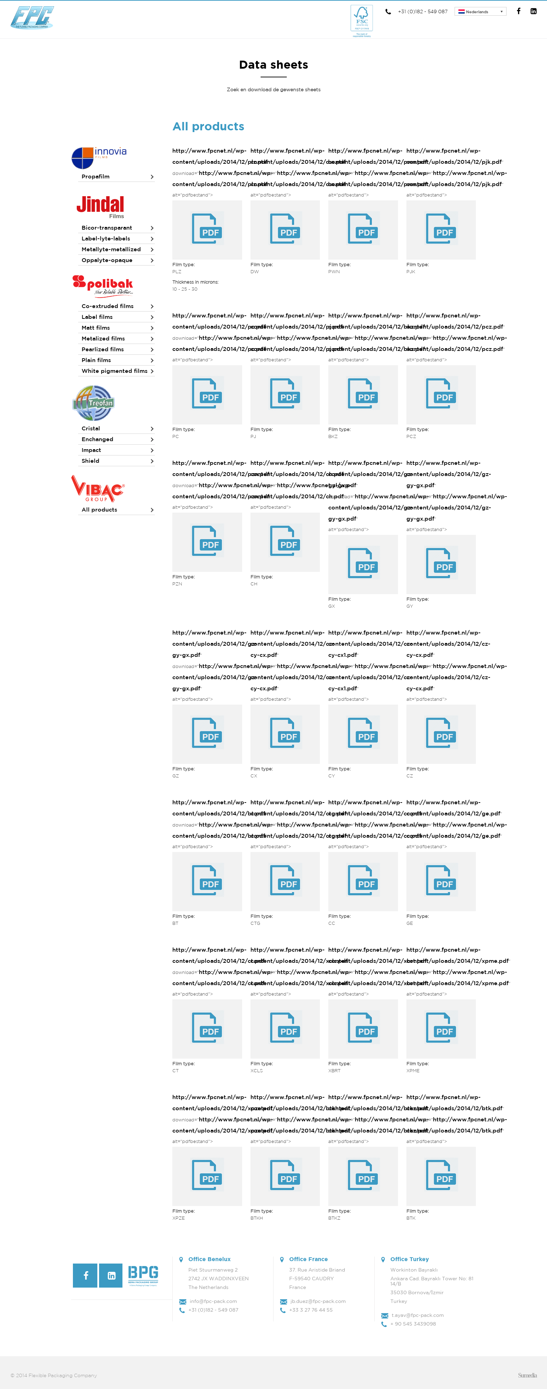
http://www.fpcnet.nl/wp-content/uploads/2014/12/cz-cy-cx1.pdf (370, 643)
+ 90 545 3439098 (413, 1324)
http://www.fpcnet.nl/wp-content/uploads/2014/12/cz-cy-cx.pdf (292, 643)
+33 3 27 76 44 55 (311, 1310)
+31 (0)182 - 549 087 (416, 11)
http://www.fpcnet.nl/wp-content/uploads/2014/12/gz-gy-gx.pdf (370, 474)
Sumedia (527, 1375)
